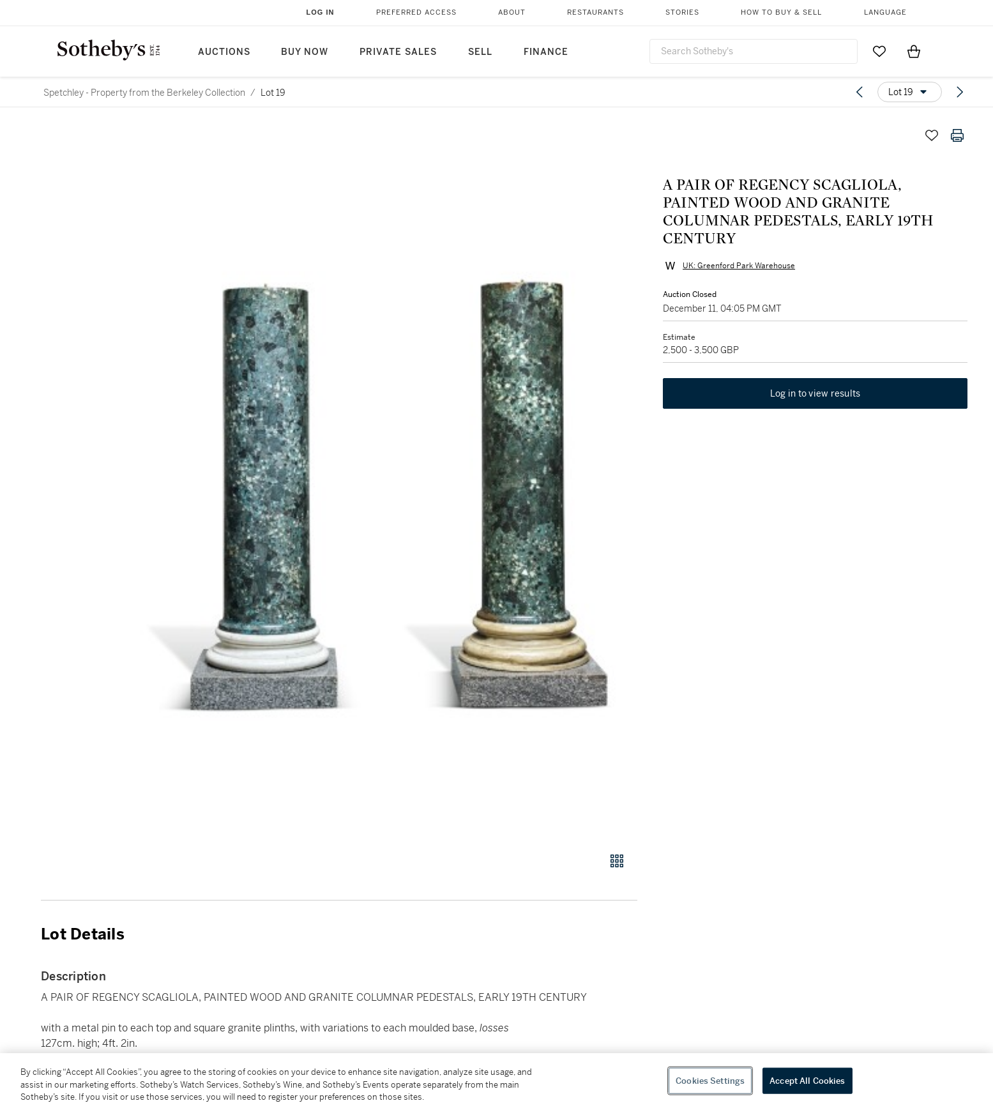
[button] (388, 480)
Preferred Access (416, 12)
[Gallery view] (617, 861)
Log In (321, 12)
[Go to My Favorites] (879, 51)
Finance (546, 52)
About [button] (512, 12)
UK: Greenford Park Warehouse (739, 266)
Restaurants (595, 12)
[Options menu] (909, 92)
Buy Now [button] (304, 52)
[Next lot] (960, 92)
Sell (480, 52)
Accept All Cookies (807, 1080)
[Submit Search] (843, 51)
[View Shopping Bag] (913, 51)
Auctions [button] (224, 52)
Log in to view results (815, 393)
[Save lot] (931, 135)
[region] (496, 1081)
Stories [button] (682, 12)
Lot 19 (273, 92)
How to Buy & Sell (781, 12)
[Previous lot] (859, 92)
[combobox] (753, 51)
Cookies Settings (710, 1080)
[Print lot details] (957, 135)
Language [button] (885, 12)
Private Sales (398, 52)
